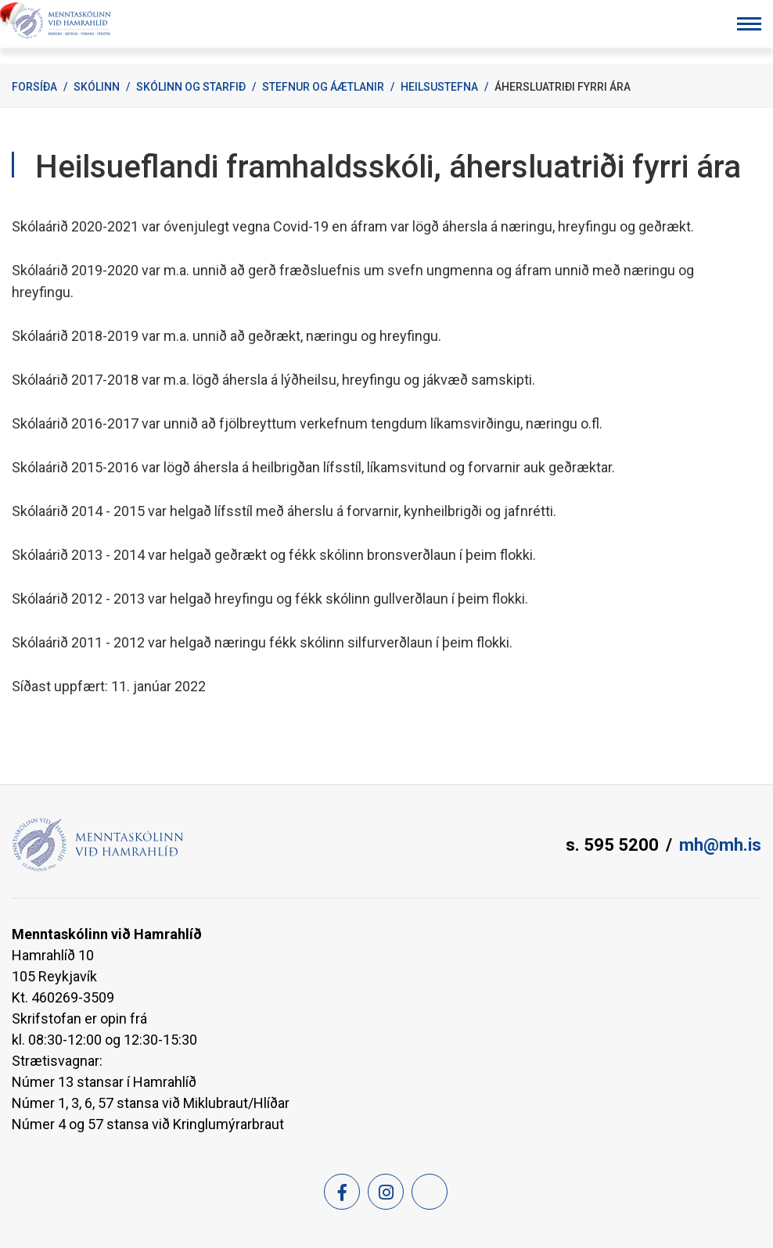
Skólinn (97, 87)
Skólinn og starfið (191, 87)
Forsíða (34, 87)
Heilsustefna (439, 87)
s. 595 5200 (612, 845)
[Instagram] (386, 1192)
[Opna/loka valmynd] (749, 24)
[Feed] (430, 1192)
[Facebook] (342, 1192)
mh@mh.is (720, 845)
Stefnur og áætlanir (323, 87)
